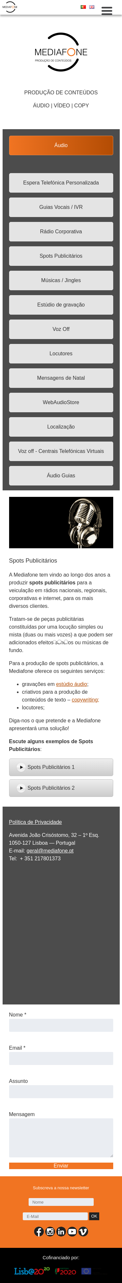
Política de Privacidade (35, 822)
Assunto (18, 1081)
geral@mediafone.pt (50, 850)
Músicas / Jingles (61, 280)
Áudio (61, 145)
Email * (17, 1048)
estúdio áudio (71, 684)
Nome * (17, 1014)
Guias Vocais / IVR (61, 207)
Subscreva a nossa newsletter (61, 1188)
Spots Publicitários (61, 256)
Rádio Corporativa (61, 231)
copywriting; (85, 700)
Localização (61, 427)
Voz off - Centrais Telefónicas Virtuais (61, 451)
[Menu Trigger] (107, 11)
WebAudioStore (61, 402)
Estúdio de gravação (61, 304)
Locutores (60, 353)
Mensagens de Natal (61, 378)
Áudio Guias (61, 475)
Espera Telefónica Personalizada (61, 182)
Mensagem (22, 1114)
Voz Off (60, 329)
